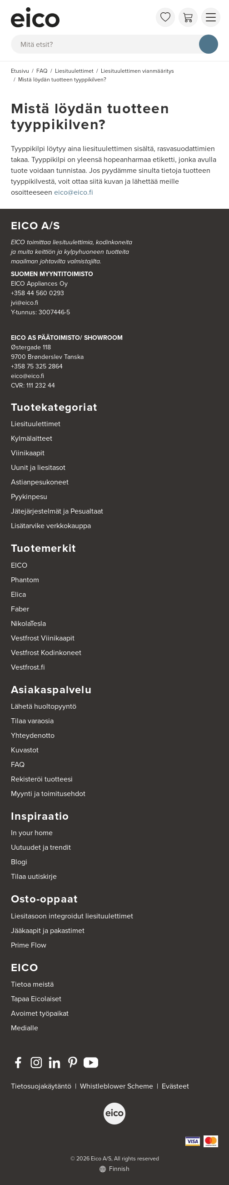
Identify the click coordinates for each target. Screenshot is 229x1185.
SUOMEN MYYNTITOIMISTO (52, 274)
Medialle (24, 1028)
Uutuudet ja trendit (41, 847)
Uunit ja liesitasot (38, 467)
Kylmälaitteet (31, 438)
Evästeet (175, 1086)
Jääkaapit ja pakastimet (48, 930)
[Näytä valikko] (210, 17)
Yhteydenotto (33, 735)
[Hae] (208, 44)
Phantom (25, 580)
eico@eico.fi (73, 192)
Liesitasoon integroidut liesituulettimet (72, 916)
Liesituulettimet (35, 424)
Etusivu (20, 71)
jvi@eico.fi (24, 303)
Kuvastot (25, 750)
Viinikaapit (28, 453)
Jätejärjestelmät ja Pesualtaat (57, 511)
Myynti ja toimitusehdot (48, 793)
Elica (18, 594)
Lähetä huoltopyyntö (43, 706)
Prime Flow (28, 945)
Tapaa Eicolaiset (36, 998)
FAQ (18, 764)
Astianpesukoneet (40, 482)
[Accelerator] (81, 17)
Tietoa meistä (32, 984)
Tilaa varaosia (32, 721)
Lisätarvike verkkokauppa (51, 525)
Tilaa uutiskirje (34, 876)
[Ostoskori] (188, 17)
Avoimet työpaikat (40, 1013)
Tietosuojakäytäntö (41, 1086)
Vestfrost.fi (28, 667)
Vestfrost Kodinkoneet (46, 652)
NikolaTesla (28, 623)
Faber (20, 609)
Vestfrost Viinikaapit (43, 638)
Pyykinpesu (29, 496)
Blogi (19, 862)
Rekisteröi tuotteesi (42, 779)
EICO (19, 565)
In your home (32, 832)
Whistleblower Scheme (116, 1086)
